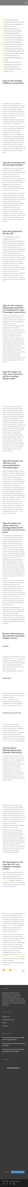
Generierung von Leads (8, 1020)
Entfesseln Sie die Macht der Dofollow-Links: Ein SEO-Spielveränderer (13, 1044)
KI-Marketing (5, 1017)
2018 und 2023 (11, 926)
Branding (4, 1023)
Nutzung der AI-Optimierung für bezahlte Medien (13, 956)
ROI (23, 971)
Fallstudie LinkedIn (14, 659)
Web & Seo (5, 1026)
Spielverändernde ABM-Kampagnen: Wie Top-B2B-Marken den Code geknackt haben (13, 1039)
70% (5, 741)
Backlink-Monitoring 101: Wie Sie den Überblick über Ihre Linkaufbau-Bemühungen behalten (13, 1050)
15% (7, 700)
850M (18, 28)
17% (19, 511)
